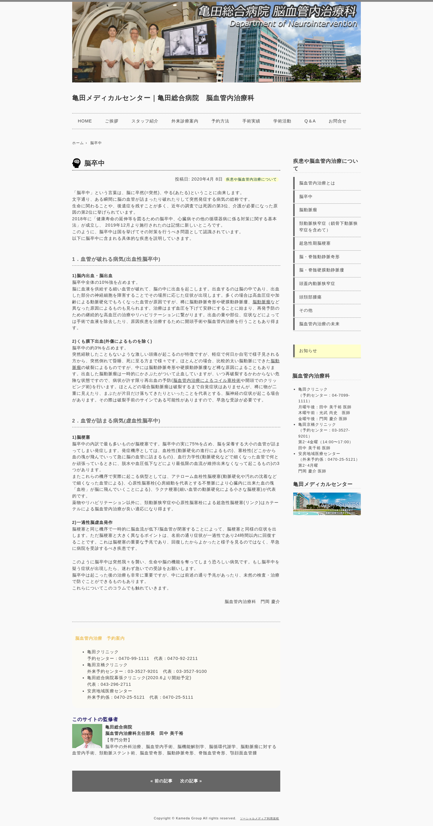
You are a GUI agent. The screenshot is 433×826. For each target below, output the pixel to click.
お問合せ (338, 121)
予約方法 (220, 121)
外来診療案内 (184, 121)
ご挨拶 (111, 121)
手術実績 (251, 121)
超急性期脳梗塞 (315, 243)
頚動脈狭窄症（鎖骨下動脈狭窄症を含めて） (328, 226)
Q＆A (310, 121)
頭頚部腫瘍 (310, 297)
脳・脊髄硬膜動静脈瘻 (321, 270)
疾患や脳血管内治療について (251, 179)
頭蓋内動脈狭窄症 (317, 283)
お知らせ (308, 350)
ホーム (78, 143)
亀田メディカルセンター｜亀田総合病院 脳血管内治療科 (163, 98)
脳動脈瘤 (262, 301)
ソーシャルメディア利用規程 (259, 818)
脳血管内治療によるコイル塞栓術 (207, 380)
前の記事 (164, 780)
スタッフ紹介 (144, 121)
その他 (306, 310)
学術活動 (282, 121)
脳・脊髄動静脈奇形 (319, 256)
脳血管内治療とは (317, 183)
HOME (85, 121)
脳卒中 (306, 196)
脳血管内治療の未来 (319, 323)
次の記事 (189, 780)
